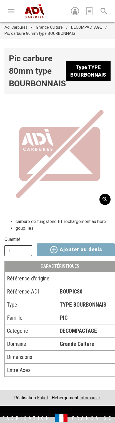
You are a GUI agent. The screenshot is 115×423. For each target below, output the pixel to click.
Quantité (12, 239)
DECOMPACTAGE (86, 27)
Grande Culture (49, 27)
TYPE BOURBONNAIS (83, 304)
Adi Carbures (16, 27)
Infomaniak (90, 397)
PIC (64, 317)
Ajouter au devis (75, 249)
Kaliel (42, 397)
